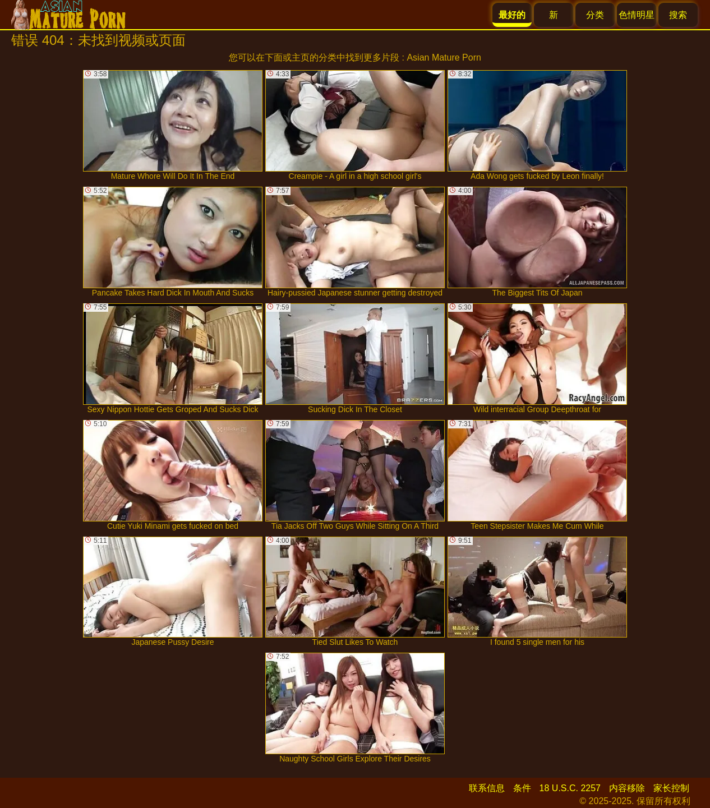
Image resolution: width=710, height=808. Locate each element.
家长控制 (671, 788)
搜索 (678, 15)
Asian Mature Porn (444, 57)
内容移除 (627, 788)
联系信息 (487, 788)
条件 (522, 788)
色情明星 (636, 15)
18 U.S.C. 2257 (570, 788)
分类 (595, 15)
